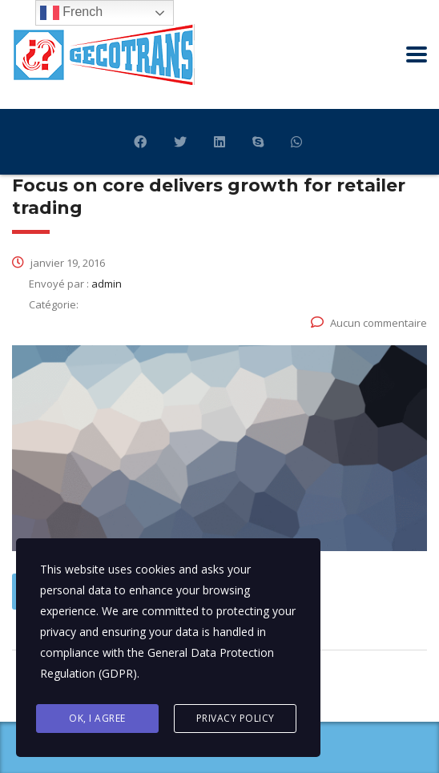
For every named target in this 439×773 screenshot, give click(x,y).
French (71, 12)
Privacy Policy (235, 718)
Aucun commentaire (369, 323)
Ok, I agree (97, 718)
